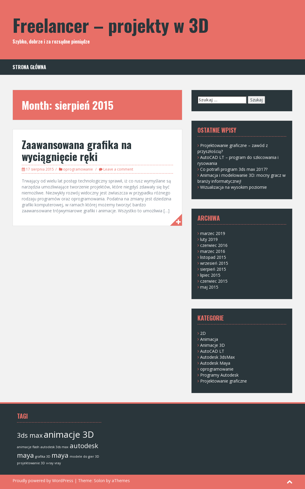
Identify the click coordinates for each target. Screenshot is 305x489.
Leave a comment (118, 169)
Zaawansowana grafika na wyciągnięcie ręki (77, 150)
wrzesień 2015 (214, 263)
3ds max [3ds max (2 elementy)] (30, 435)
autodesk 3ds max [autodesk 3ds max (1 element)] (55, 447)
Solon (99, 480)
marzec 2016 (212, 251)
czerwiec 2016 (214, 245)
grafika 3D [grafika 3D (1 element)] (42, 456)
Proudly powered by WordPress (43, 480)
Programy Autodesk (219, 375)
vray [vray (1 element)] (58, 463)
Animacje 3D (212, 345)
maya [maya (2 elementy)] (60, 455)
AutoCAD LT (212, 351)
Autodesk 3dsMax (217, 357)
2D (203, 333)
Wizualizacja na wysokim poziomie (233, 187)
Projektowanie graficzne (223, 381)
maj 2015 (209, 287)
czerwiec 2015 (214, 281)
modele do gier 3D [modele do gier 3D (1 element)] (84, 456)
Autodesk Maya (215, 363)
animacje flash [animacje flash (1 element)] (28, 447)
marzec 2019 (212, 233)
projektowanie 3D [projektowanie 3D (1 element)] (31, 463)
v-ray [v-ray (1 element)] (49, 463)
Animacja (209, 339)
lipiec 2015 (210, 275)
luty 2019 (209, 239)
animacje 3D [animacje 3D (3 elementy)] (69, 434)
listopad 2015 (213, 257)
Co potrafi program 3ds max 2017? (233, 169)
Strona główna (29, 67)
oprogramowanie (78, 169)
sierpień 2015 (213, 269)
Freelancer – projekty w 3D (111, 24)
